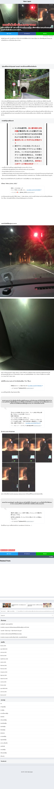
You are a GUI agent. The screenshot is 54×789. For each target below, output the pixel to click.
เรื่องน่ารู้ (2, 770)
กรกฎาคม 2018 (4, 682)
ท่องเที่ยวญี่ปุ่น (11, 557)
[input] (27, 623)
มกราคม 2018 (3, 703)
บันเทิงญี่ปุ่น (3, 739)
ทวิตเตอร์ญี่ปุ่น (4, 557)
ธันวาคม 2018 (3, 665)
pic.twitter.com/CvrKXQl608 (34, 195)
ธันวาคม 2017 (3, 706)
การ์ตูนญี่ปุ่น (3, 719)
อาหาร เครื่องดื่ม (4, 757)
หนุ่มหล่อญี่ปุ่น (3, 753)
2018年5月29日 (37, 431)
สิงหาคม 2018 (3, 679)
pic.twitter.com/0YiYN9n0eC (35, 391)
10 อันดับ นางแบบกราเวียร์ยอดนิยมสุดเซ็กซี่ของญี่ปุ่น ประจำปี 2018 (15, 635)
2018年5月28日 (31, 197)
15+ (1, 715)
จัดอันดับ (2, 729)
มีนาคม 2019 (3, 654)
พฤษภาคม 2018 (4, 689)
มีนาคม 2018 (3, 696)
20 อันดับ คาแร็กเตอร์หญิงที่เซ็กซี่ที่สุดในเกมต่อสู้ (11, 642)
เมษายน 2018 (3, 692)
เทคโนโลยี (2, 760)
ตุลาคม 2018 (3, 672)
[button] (52, 623)
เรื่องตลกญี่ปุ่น (3, 767)
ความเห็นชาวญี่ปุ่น (4, 726)
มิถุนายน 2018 (3, 686)
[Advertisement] (27, 52)
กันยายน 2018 (3, 675)
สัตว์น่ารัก (2, 746)
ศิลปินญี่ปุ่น (3, 743)
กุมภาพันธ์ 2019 (4, 658)
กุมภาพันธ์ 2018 (4, 699)
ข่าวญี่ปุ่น (2, 722)
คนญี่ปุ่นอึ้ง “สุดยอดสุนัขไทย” (7, 632)
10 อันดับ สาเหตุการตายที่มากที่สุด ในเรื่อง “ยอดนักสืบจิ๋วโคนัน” (14, 646)
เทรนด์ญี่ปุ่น (3, 763)
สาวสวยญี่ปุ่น (3, 750)
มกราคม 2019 (3, 661)
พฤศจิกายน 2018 (4, 668)
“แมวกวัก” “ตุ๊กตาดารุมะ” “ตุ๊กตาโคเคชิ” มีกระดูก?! (11, 639)
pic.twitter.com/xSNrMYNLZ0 (33, 429)
